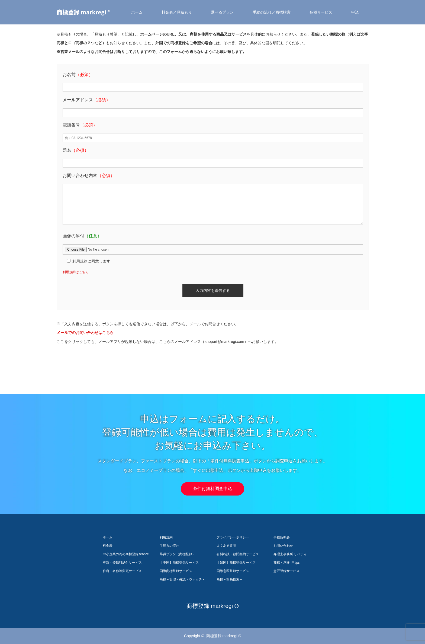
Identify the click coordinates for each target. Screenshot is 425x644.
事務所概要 (281, 537)
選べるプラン (222, 12)
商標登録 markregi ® (83, 12)
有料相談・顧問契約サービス (238, 554)
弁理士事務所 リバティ (290, 554)
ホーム (137, 12)
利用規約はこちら (76, 272)
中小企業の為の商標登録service (126, 554)
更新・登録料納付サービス (122, 562)
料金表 (107, 546)
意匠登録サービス (286, 571)
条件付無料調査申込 (212, 489)
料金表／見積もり (177, 12)
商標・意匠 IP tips (286, 562)
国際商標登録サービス (176, 571)
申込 (355, 12)
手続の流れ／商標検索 (272, 12)
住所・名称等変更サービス (122, 571)
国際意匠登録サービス (233, 571)
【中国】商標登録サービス (179, 562)
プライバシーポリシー (233, 537)
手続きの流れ (169, 546)
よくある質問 (226, 546)
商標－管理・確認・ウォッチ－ (182, 579)
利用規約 (166, 537)
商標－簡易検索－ (230, 579)
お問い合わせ (283, 546)
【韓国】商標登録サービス (236, 562)
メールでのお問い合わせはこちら (85, 332)
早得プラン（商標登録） (177, 554)
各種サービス (321, 12)
